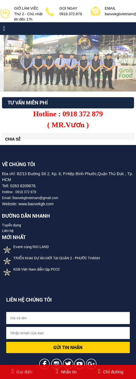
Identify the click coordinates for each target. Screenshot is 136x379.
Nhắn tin (66, 371)
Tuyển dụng (11, 225)
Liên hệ (8, 230)
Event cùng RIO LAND (31, 246)
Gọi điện (21, 371)
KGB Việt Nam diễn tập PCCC (36, 269)
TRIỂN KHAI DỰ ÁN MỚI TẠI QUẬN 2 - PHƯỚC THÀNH (56, 257)
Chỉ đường (110, 371)
